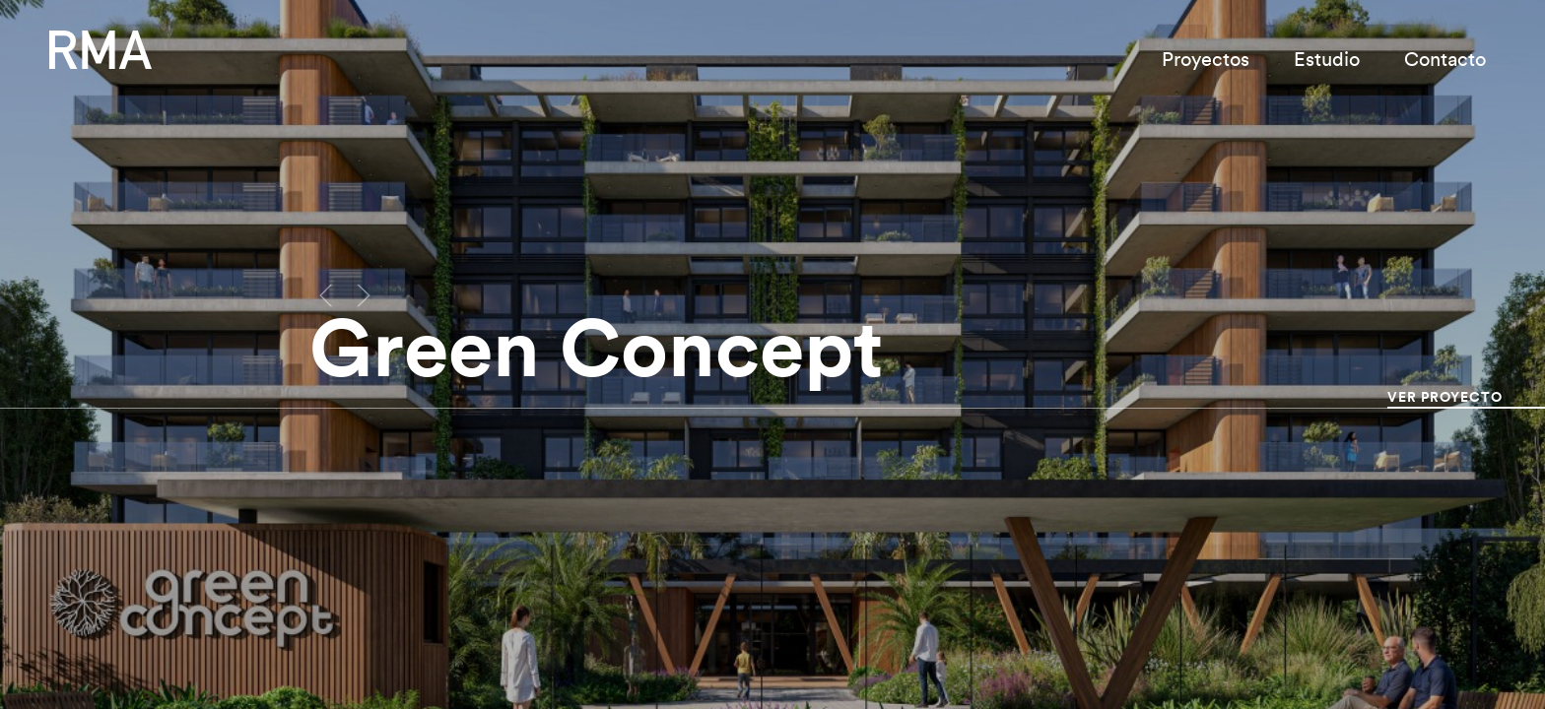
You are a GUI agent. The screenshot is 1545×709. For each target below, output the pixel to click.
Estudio (1327, 60)
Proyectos (1205, 60)
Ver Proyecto (1445, 398)
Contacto (1445, 60)
